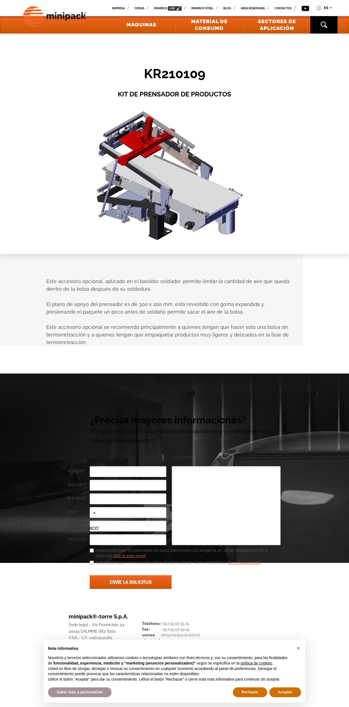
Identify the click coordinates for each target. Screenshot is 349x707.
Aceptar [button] (285, 692)
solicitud (183, 458)
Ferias (139, 8)
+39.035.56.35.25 (175, 623)
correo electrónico (78, 526)
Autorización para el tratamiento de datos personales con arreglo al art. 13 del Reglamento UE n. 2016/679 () (181, 553)
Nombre (76, 471)
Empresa (118, 8)
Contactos (283, 8)
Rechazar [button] (250, 692)
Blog (227, 8)
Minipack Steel (202, 8)
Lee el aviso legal (129, 556)
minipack (168, 8)
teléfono (77, 539)
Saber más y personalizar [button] (80, 692)
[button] (298, 648)
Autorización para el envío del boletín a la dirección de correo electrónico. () (178, 562)
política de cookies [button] (256, 663)
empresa (76, 498)
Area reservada (253, 8)
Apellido (77, 485)
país (72, 512)
